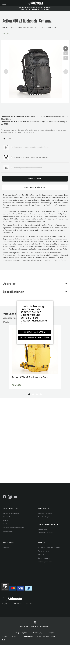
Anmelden (6, 547)
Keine (9, 138)
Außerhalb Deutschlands (45, 533)
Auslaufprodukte (8, 531)
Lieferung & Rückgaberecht (11, 513)
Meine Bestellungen (44, 517)
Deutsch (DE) (37, 632)
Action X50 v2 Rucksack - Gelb (30, 377)
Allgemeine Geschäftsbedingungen (13, 527)
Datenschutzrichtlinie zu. (34, 322)
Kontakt (5, 524)
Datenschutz (6, 517)
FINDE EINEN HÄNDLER (35, 187)
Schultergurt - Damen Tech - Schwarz (28, 167)
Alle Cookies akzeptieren (34, 337)
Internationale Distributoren (45, 636)
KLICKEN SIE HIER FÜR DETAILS (39, 9)
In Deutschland (42, 529)
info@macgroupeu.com (45, 562)
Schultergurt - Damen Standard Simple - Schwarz (32, 147)
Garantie (5, 520)
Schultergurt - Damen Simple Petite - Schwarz (31, 157)
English (24, 632)
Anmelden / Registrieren (45, 513)
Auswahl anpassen (34, 332)
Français (51, 632)
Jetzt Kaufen (35, 179)
